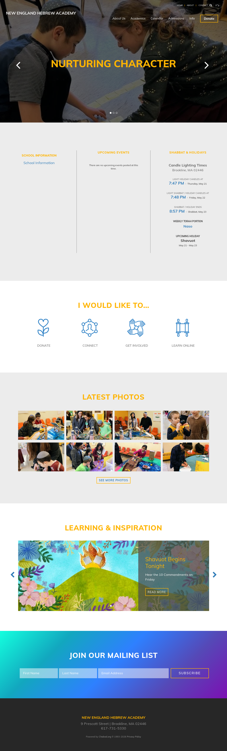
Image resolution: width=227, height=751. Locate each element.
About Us (118, 18)
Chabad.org (105, 736)
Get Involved (137, 345)
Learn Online (183, 345)
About (190, 5)
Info (192, 18)
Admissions (176, 18)
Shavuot (188, 240)
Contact (203, 5)
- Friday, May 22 (188, 197)
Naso (187, 226)
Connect (90, 345)
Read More (157, 592)
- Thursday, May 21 (188, 183)
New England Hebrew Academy (41, 13)
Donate (209, 18)
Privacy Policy (134, 736)
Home (180, 5)
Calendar (157, 18)
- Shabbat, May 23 (188, 211)
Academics (138, 18)
